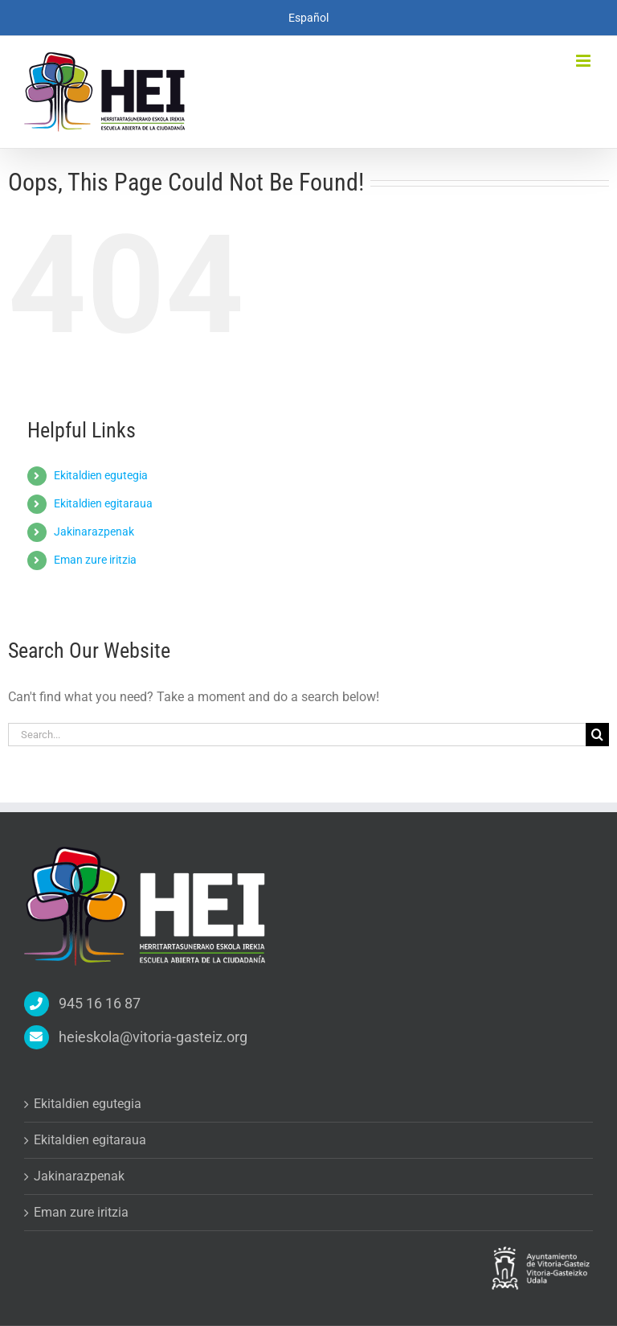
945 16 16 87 (100, 1003)
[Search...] (297, 734)
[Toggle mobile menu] (584, 60)
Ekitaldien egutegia (101, 475)
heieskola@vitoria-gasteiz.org (153, 1036)
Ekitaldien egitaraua (103, 503)
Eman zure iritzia (95, 559)
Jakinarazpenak (94, 531)
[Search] (597, 734)
